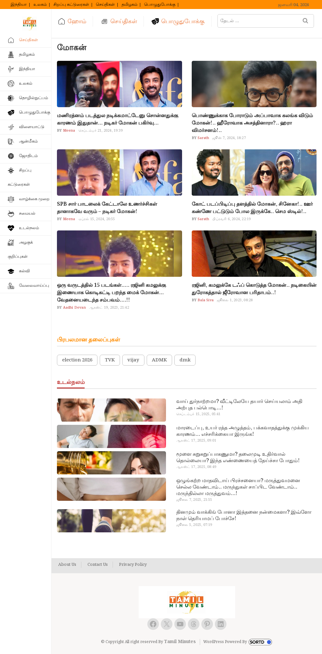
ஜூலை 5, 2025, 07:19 (194, 525)
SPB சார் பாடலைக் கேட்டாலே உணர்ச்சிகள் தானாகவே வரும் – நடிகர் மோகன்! (107, 208)
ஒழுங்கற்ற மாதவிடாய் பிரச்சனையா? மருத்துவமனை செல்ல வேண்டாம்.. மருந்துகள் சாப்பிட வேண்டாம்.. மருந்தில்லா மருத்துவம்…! (238, 487)
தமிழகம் (129, 5)
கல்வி (24, 271)
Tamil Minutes (180, 641)
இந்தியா (19, 5)
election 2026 (77, 360)
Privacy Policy (133, 565)
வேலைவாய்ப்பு (34, 285)
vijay (133, 360)
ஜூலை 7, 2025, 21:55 (194, 500)
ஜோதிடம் (28, 156)
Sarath (203, 138)
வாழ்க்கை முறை (34, 199)
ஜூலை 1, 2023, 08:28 (235, 300)
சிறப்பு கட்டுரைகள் (71, 5)
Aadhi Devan (74, 308)
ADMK (159, 360)
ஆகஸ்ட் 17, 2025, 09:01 (196, 441)
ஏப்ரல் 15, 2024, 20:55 (96, 219)
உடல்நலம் (29, 228)
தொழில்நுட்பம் (33, 98)
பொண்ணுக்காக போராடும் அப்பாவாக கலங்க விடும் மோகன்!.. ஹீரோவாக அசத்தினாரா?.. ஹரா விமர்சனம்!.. (252, 123)
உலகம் (40, 5)
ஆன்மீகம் (28, 141)
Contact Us (97, 565)
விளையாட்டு (31, 127)
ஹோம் (77, 21)
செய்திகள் (105, 5)
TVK (110, 360)
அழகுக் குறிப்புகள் (20, 249)
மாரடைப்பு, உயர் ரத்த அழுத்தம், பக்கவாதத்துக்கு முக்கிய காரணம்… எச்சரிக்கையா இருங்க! (242, 431)
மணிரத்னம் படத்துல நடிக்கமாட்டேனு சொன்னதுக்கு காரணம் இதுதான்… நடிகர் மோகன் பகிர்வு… (117, 119)
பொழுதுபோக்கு (159, 5)
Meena (68, 131)
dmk (184, 360)
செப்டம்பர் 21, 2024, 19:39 (100, 131)
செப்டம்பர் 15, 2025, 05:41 (198, 414)
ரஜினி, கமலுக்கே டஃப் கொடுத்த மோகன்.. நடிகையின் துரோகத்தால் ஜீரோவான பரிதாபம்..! (254, 289)
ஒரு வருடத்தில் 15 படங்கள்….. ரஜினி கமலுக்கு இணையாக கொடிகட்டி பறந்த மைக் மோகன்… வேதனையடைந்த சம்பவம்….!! (111, 293)
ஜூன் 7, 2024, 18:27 (228, 138)
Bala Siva (205, 300)
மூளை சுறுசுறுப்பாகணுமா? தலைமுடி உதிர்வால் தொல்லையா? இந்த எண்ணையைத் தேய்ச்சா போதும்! (237, 457)
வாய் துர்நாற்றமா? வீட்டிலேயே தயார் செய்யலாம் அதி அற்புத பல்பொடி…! (239, 404)
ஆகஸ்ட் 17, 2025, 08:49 (196, 467)
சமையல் (27, 213)
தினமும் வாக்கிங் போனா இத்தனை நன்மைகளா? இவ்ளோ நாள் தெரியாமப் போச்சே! (243, 515)
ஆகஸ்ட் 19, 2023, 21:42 (109, 308)
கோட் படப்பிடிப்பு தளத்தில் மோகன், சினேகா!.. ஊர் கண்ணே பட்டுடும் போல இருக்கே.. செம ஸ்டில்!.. (252, 208)
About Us (67, 565)
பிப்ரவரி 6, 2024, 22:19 (231, 219)
